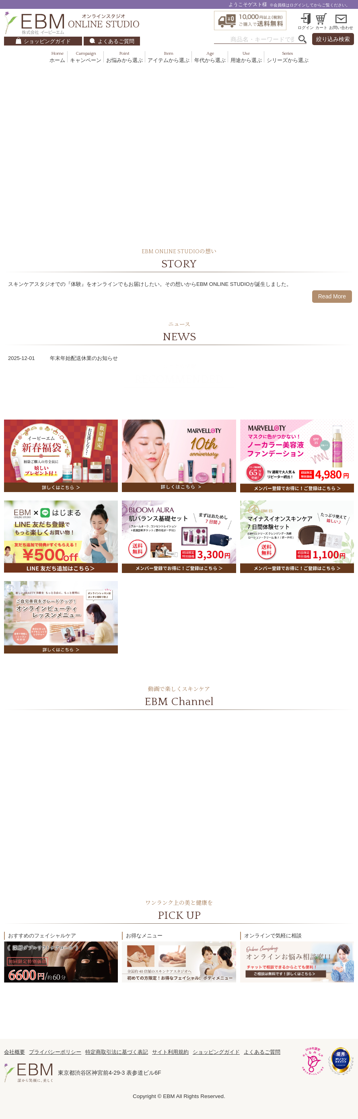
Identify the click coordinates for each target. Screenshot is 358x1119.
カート (321, 27)
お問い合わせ (341, 27)
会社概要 (14, 1052)
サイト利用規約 (170, 1052)
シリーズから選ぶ (288, 57)
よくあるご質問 (116, 41)
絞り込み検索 (333, 39)
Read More (332, 296)
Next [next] (344, 150)
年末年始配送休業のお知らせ (84, 358)
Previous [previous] (14, 150)
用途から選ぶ (246, 57)
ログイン (306, 27)
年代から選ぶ (210, 57)
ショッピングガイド (47, 41)
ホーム (57, 57)
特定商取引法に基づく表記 (116, 1052)
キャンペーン (85, 57)
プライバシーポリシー (55, 1052)
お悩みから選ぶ (124, 57)
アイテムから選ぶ (168, 57)
